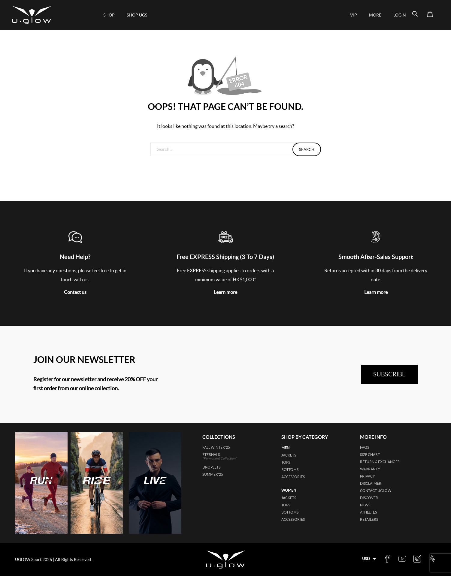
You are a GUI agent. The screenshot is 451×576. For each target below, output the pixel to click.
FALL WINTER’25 (216, 447)
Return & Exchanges (379, 462)
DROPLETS (211, 467)
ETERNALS (228, 456)
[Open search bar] (415, 14)
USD (366, 558)
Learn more (225, 292)
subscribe (389, 374)
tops (285, 462)
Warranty (370, 469)
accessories (293, 477)
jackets (288, 455)
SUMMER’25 (212, 474)
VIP (353, 15)
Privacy (367, 476)
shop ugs (137, 15)
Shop (109, 15)
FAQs (364, 447)
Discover (369, 498)
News (365, 505)
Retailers (369, 519)
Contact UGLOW (375, 491)
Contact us (75, 292)
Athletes (368, 512)
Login (399, 15)
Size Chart (370, 455)
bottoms (289, 470)
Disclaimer (370, 483)
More (375, 15)
